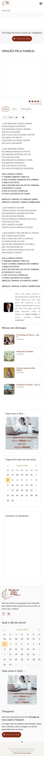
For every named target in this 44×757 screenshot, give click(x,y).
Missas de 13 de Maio (24, 352)
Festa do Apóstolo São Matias (25, 369)
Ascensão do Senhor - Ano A (28, 385)
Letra (5, 109)
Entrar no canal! (22, 39)
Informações (26, 109)
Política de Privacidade (22, 753)
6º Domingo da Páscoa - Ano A (27, 336)
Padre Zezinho (31, 314)
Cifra (14, 109)
